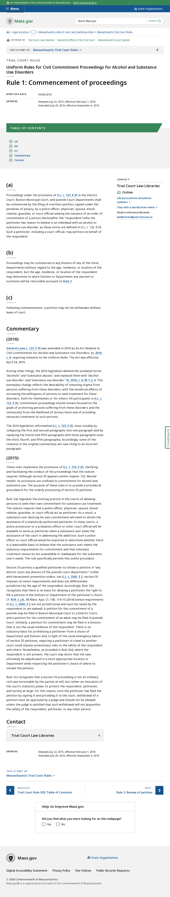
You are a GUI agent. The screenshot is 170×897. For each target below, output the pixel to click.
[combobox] (119, 21)
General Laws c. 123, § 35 (24, 348)
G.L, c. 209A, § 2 (20, 604)
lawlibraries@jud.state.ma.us (135, 217)
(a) (16, 141)
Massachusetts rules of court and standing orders (66, 32)
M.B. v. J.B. (17, 599)
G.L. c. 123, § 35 (67, 195)
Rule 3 (67, 281)
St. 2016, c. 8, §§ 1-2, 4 (81, 380)
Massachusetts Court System (114, 40)
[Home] (8, 32)
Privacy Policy (61, 870)
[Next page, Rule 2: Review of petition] (159, 790)
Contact (19, 160)
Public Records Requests (113, 870)
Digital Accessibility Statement (26, 870)
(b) (16, 146)
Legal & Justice (20, 32)
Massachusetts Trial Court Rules (114, 32)
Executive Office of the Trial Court (76, 40)
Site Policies (83, 870)
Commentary (22, 155)
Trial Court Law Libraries (41, 40)
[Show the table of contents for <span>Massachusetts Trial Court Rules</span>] (157, 50)
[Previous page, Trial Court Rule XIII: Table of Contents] (10, 790)
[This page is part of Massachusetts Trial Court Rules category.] (30, 776)
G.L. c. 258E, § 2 (72, 577)
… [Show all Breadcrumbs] (34, 32)
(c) (16, 151)
